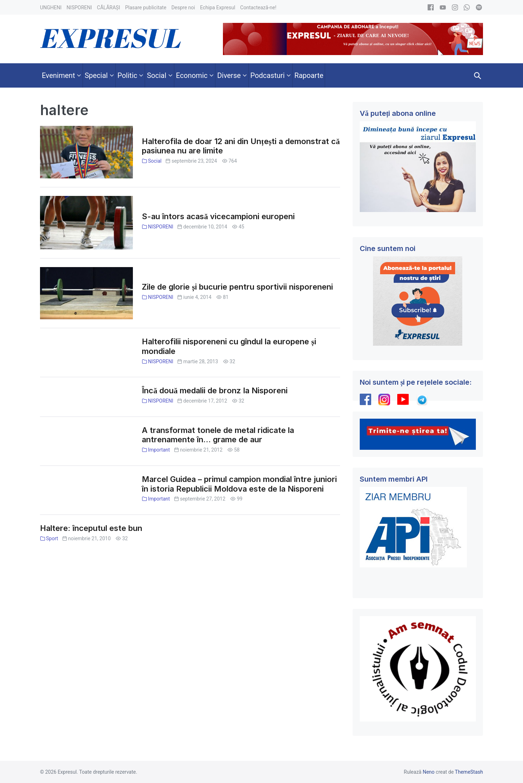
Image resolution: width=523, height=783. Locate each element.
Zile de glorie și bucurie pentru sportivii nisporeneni (237, 286)
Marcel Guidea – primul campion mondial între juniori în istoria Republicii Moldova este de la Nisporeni (239, 483)
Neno (428, 772)
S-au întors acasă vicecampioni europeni (218, 216)
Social (154, 161)
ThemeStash (469, 772)
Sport (52, 538)
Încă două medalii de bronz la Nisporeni (215, 390)
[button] (477, 75)
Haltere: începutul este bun (91, 528)
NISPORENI (160, 227)
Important (159, 450)
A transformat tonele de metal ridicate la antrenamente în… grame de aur (218, 434)
